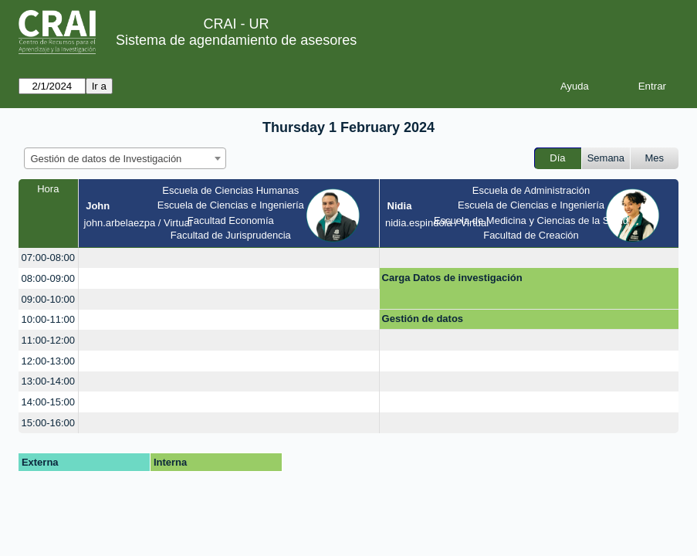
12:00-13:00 (48, 361)
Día (557, 158)
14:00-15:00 (48, 402)
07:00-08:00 (48, 257)
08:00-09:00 (48, 278)
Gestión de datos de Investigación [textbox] (106, 158)
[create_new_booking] (229, 258)
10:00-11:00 (48, 319)
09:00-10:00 (48, 299)
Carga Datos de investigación (452, 277)
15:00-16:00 (48, 423)
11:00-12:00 (48, 340)
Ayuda (574, 86)
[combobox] (125, 158)
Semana (605, 158)
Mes (655, 158)
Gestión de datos (422, 318)
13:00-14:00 (48, 381)
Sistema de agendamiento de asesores (236, 40)
